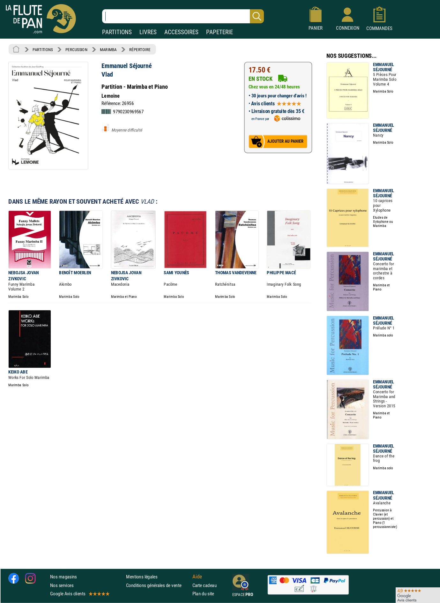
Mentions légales (141, 577)
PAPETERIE (219, 32)
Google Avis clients (79, 593)
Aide (197, 577)
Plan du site (203, 593)
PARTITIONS (117, 32)
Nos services (61, 585)
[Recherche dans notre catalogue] (183, 16)
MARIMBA (108, 49)
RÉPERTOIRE (139, 49)
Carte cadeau (204, 585)
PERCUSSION (76, 49)
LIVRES (148, 32)
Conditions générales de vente (158, 585)
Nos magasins (63, 577)
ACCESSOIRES (181, 32)
